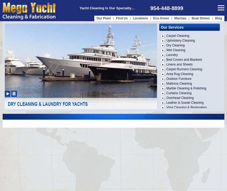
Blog (218, 18)
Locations (140, 18)
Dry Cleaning (175, 45)
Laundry (172, 55)
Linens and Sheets (179, 64)
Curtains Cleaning (179, 93)
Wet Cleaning (175, 50)
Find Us (122, 18)
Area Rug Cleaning (179, 74)
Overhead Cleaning (180, 98)
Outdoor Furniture (179, 79)
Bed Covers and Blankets (184, 60)
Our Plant (103, 18)
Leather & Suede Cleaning (185, 103)
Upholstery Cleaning (180, 40)
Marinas (180, 18)
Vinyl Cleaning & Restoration (186, 107)
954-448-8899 (166, 8)
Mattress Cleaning (179, 83)
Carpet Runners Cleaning (184, 69)
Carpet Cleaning (177, 36)
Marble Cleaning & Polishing (186, 88)
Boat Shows (201, 18)
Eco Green (161, 18)
